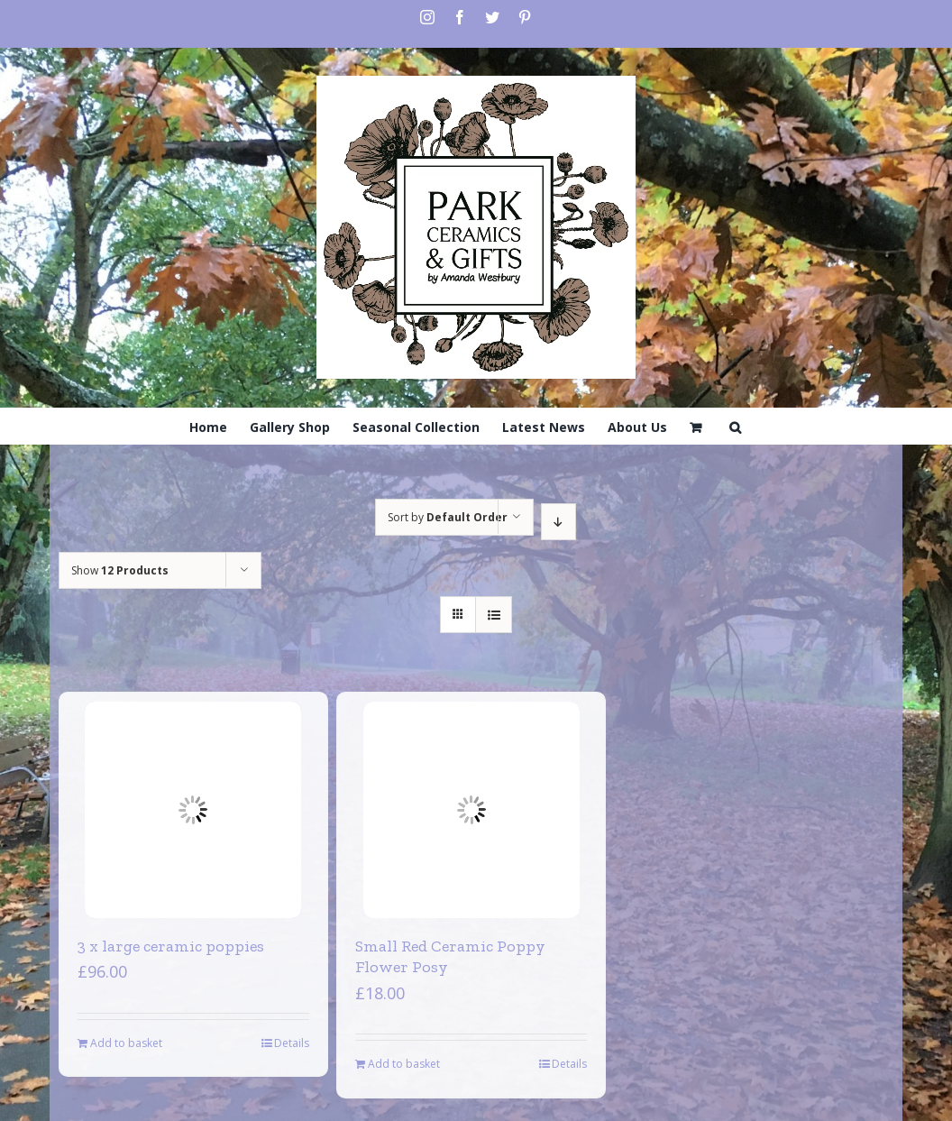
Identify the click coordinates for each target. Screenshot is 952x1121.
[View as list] (493, 614)
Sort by (448, 517)
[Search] (735, 426)
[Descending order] (558, 521)
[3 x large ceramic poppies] (193, 810)
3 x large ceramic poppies (171, 946)
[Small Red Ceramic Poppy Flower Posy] (471, 810)
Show (120, 570)
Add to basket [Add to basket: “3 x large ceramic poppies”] (126, 1043)
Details (291, 1043)
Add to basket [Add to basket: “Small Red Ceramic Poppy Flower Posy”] (404, 1063)
